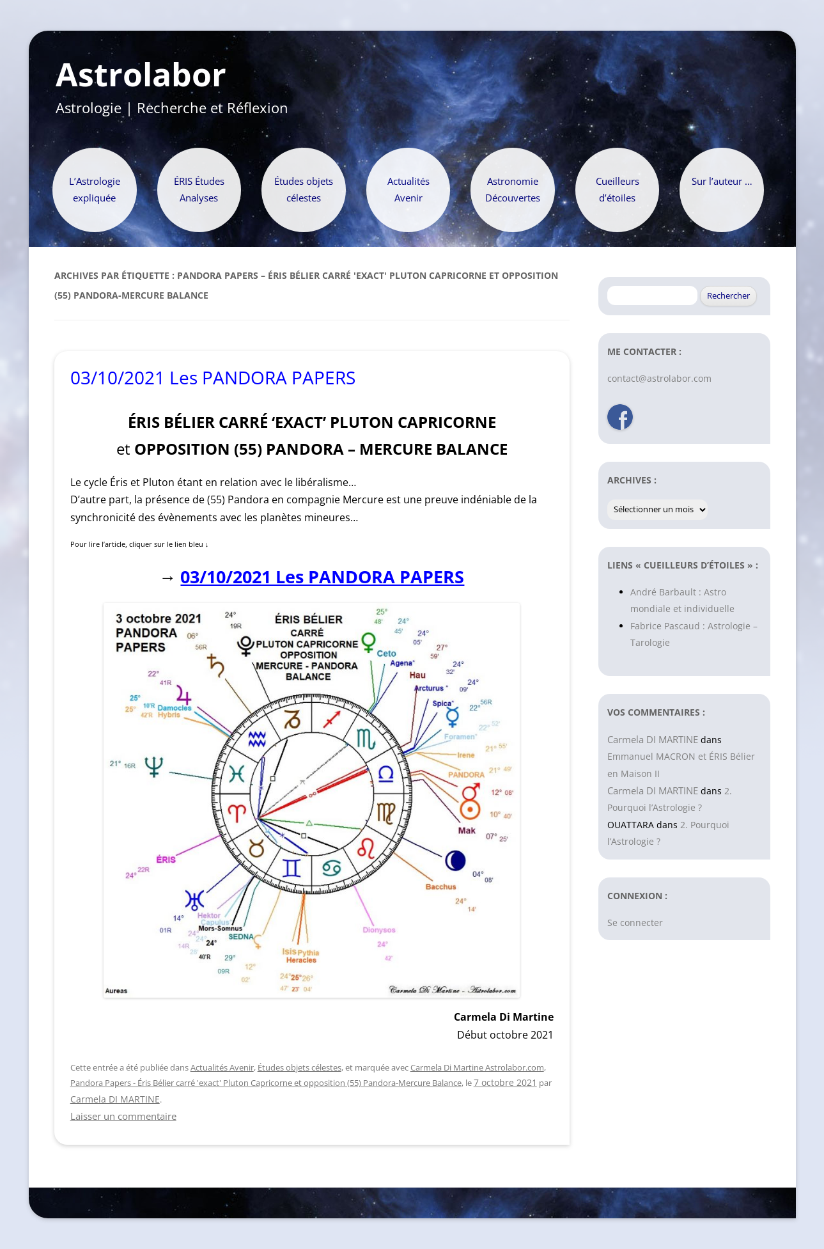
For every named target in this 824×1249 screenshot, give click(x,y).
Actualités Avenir (408, 190)
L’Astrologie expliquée (94, 190)
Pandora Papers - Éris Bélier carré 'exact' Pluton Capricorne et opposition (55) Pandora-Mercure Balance (266, 1082)
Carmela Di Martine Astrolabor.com (477, 1067)
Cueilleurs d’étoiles (617, 190)
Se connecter (635, 922)
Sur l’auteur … (722, 181)
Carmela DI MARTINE (115, 1099)
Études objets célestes (303, 190)
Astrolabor (141, 75)
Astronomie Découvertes (512, 190)
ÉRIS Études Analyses (199, 190)
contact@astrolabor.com (659, 378)
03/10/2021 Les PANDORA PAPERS (212, 377)
